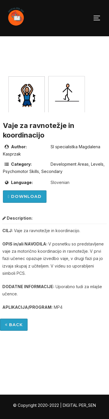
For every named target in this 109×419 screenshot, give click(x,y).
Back (14, 324)
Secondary (51, 171)
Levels (97, 164)
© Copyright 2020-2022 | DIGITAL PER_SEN (54, 405)
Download (25, 196)
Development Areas (70, 164)
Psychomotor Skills (21, 171)
